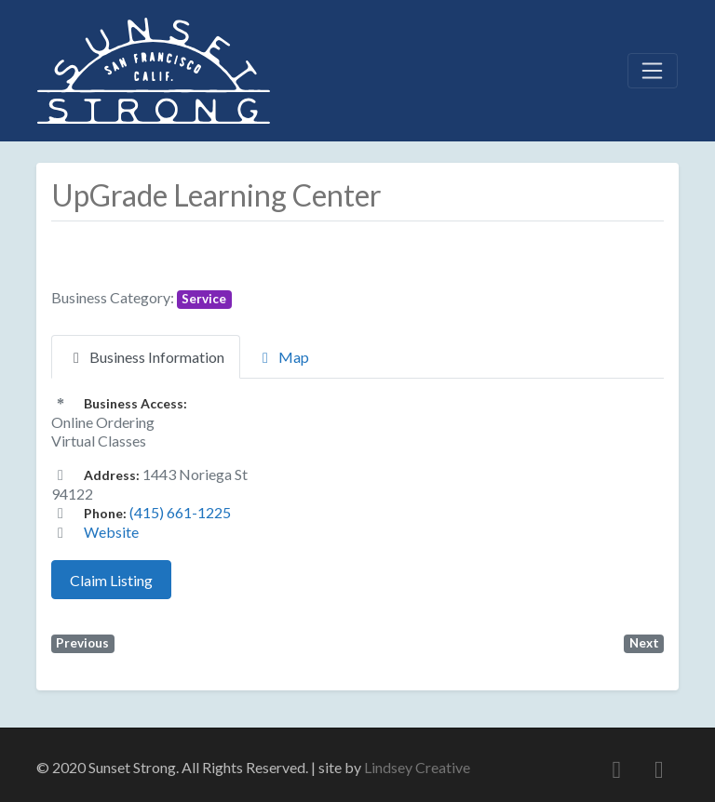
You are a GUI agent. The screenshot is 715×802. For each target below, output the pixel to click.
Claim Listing (111, 580)
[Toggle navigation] (652, 70)
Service (204, 298)
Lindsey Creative (417, 767)
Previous (82, 642)
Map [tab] (282, 357)
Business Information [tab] (145, 357)
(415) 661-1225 (180, 512)
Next (644, 642)
